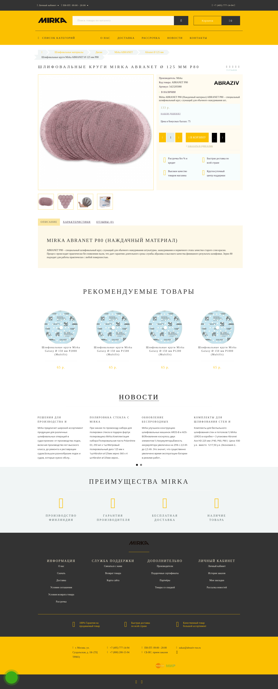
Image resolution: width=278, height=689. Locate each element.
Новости (176, 38)
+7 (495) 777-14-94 (119, 647)
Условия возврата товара (61, 594)
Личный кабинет (217, 566)
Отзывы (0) (105, 222)
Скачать (61, 573)
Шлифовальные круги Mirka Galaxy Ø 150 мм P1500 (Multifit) (113, 351)
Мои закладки (216, 580)
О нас (105, 38)
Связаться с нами (113, 566)
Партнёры (165, 580)
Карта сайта (113, 580)
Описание (49, 222)
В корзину (197, 137)
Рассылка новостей (217, 587)
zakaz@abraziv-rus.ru (190, 647)
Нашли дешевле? (171, 113)
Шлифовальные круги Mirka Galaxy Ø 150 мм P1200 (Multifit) (165, 351)
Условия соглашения (61, 587)
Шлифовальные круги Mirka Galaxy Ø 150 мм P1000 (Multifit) (217, 351)
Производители (165, 566)
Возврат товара (113, 573)
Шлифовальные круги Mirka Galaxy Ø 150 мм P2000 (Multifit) (61, 351)
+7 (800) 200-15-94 (119, 652)
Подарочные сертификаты (165, 573)
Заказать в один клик (200, 146)
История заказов (216, 573)
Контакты (201, 38)
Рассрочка (152, 38)
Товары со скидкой (165, 587)
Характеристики (77, 222)
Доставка (126, 38)
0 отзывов (231, 69)
